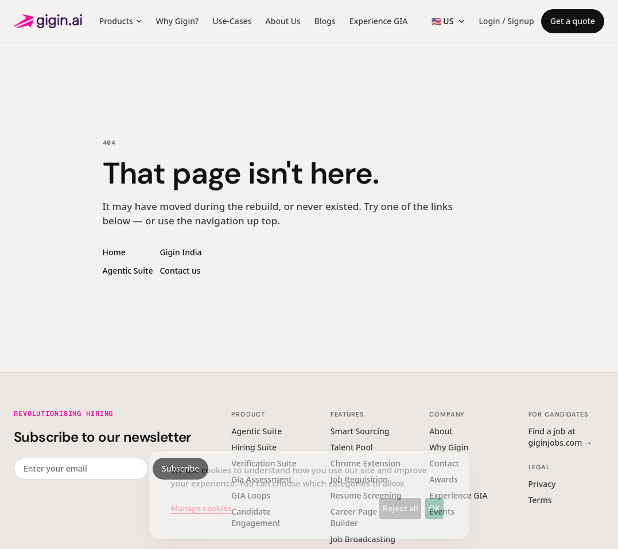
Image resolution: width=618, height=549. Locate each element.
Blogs (325, 20)
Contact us (180, 270)
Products (120, 20)
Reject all (400, 500)
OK (434, 500)
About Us (283, 20)
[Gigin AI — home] (48, 21)
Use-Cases (231, 20)
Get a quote (572, 20)
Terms (540, 500)
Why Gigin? (177, 20)
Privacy (542, 483)
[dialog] (309, 486)
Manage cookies (201, 500)
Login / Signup (506, 20)
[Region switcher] (448, 21)
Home (114, 252)
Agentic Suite (128, 270)
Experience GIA (378, 20)
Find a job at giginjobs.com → (560, 437)
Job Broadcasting (363, 539)
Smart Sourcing (360, 431)
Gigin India (180, 252)
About (441, 431)
